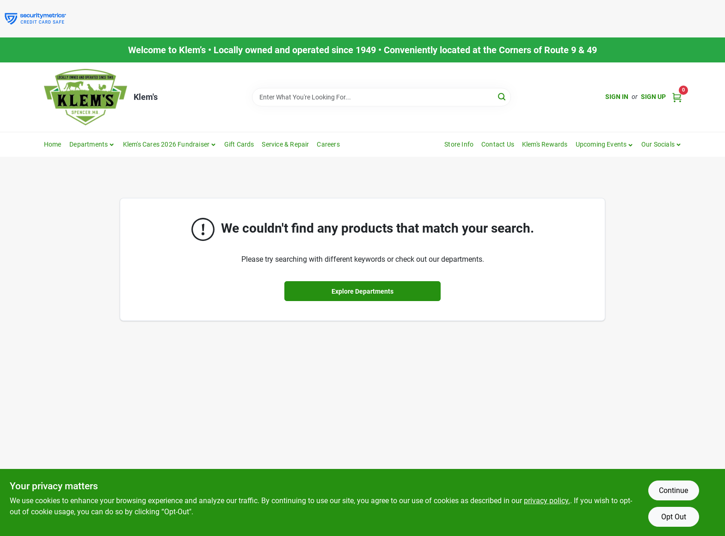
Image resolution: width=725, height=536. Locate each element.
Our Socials (658, 144)
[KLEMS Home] (85, 97)
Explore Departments (362, 291)
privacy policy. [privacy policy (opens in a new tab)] (547, 500)
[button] (604, 144)
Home (52, 144)
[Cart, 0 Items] (677, 97)
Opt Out (673, 516)
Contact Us (497, 144)
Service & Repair (285, 144)
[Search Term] (381, 97)
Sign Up (653, 96)
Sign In (616, 96)
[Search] (502, 96)
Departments (88, 144)
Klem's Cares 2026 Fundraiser (166, 144)
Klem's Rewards (545, 144)
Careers (328, 144)
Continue (673, 490)
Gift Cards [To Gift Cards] (239, 144)
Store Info (458, 144)
